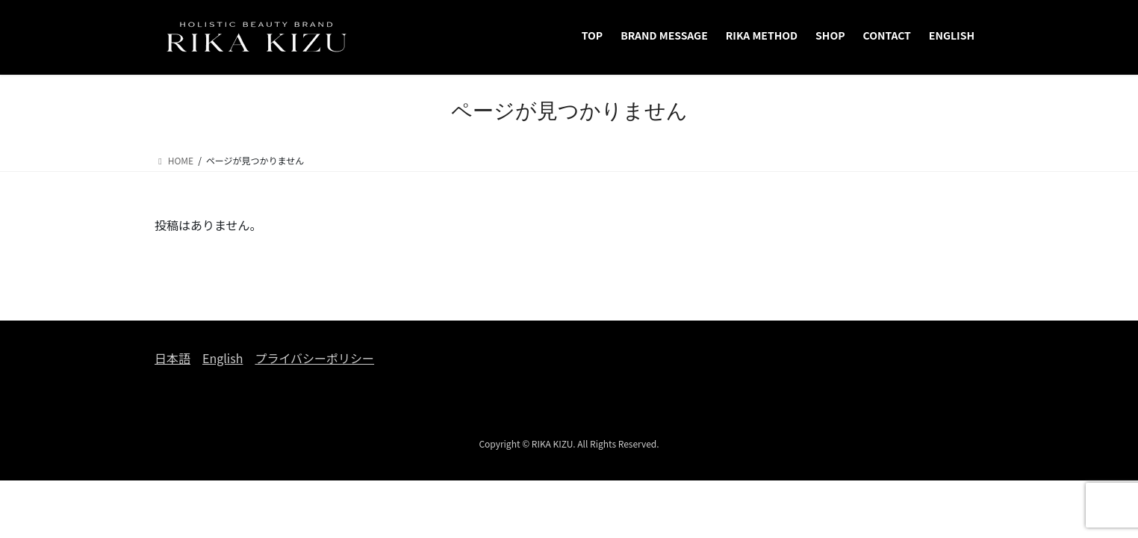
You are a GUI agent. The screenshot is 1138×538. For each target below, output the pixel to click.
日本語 (172, 358)
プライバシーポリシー (314, 358)
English (222, 358)
